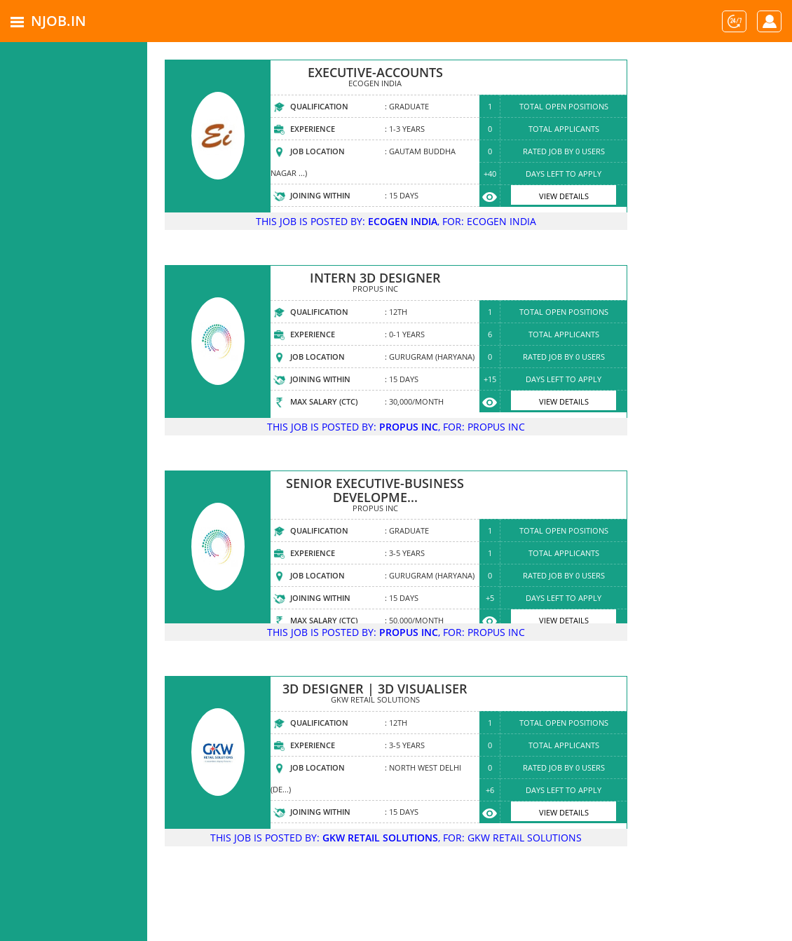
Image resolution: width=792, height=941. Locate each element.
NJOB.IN (58, 20)
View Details (564, 196)
